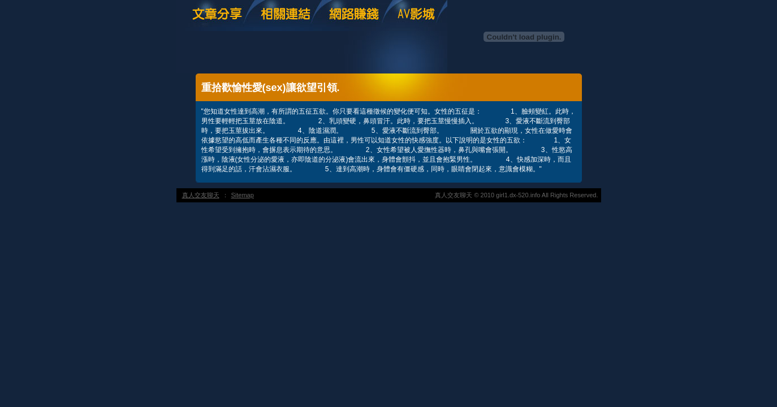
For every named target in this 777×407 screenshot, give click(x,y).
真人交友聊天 (200, 195)
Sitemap (242, 195)
